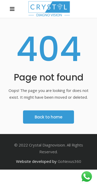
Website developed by (36, 161)
